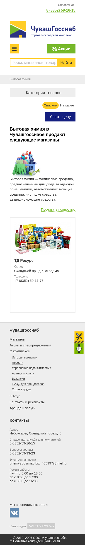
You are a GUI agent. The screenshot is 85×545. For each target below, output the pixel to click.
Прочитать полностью (58, 209)
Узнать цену (60, 117)
